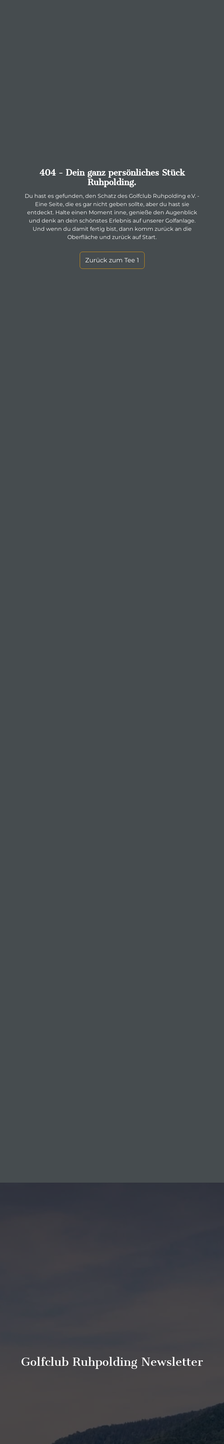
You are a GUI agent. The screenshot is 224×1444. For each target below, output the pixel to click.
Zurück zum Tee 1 (112, 260)
